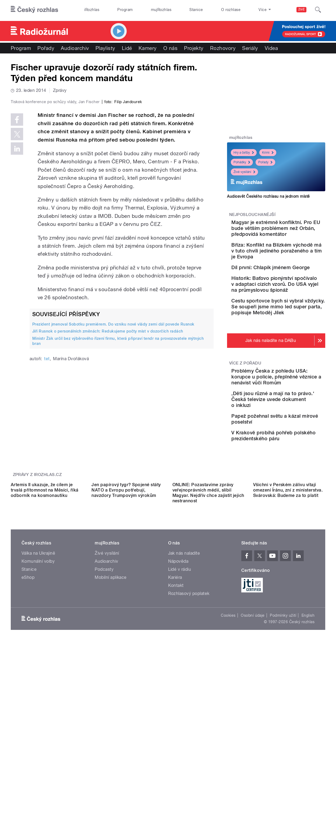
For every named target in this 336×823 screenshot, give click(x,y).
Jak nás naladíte (184, 673)
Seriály (250, 48)
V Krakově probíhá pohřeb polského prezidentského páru (292, 503)
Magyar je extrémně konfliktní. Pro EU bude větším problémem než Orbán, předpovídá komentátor (288, 234)
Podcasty (104, 689)
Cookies (228, 736)
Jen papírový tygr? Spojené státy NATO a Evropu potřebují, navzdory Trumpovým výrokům (126, 610)
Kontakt (176, 705)
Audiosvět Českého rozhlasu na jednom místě (268, 196)
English (308, 736)
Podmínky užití (283, 736)
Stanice (196, 10)
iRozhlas (91, 10)
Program (125, 10)
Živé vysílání (244, 172)
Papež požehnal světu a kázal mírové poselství (289, 475)
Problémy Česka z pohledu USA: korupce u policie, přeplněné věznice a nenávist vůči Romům (292, 428)
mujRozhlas (161, 10)
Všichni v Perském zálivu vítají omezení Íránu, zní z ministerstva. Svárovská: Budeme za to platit (288, 610)
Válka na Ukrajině (38, 673)
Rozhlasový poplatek (189, 713)
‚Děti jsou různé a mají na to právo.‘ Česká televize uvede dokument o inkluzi (291, 454)
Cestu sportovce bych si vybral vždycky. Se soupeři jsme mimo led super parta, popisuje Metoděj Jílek (292, 349)
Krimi (268, 152)
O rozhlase (231, 10)
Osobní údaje (253, 736)
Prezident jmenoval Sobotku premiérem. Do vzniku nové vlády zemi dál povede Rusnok (113, 438)
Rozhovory (223, 48)
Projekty (194, 48)
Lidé (127, 48)
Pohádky (242, 162)
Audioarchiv (75, 48)
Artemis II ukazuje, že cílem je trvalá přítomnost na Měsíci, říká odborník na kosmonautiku (45, 610)
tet (46, 472)
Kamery (148, 48)
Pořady (45, 48)
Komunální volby (38, 681)
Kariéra (175, 697)
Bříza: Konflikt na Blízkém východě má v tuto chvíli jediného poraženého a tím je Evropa (292, 265)
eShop (28, 697)
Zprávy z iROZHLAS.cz (37, 546)
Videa (271, 48)
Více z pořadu (245, 412)
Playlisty (105, 48)
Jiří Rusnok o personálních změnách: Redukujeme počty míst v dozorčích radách (107, 445)
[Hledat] (318, 9)
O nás (170, 48)
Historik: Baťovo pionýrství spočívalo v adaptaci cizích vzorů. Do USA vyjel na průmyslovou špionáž (293, 318)
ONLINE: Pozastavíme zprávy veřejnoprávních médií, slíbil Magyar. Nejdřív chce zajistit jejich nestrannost (208, 612)
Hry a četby (244, 152)
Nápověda (178, 681)
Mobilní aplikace (111, 697)
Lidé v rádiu (179, 689)
